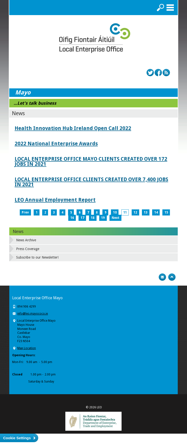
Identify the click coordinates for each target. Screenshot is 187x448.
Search (160, 7)
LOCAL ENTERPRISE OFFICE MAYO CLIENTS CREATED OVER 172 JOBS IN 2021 (91, 161)
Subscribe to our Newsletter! (37, 257)
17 (82, 218)
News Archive (26, 240)
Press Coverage (27, 249)
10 (115, 212)
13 (145, 212)
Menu (170, 7)
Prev (25, 212)
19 (103, 218)
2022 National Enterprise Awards (56, 143)
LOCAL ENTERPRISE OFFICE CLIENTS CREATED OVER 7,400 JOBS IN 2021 (91, 181)
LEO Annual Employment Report (55, 200)
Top (172, 277)
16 (72, 218)
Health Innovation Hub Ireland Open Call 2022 (73, 128)
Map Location (26, 348)
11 (125, 212)
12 (135, 212)
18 (92, 218)
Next (115, 218)
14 (156, 212)
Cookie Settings (17, 438)
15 (166, 212)
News (18, 231)
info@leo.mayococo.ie (32, 313)
